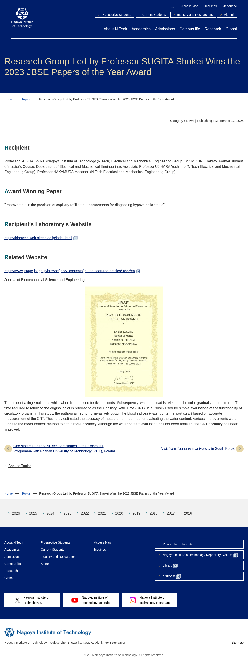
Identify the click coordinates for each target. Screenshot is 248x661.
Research (213, 29)
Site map (237, 642)
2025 (33, 513)
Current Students (154, 14)
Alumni (229, 14)
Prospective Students (116, 14)
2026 (16, 513)
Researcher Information (179, 544)
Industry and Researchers (195, 14)
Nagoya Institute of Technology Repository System (200, 555)
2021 (102, 513)
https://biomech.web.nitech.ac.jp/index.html (38, 238)
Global (231, 29)
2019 (136, 513)
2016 (188, 513)
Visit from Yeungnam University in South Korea (198, 448)
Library (170, 566)
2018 (154, 513)
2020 (119, 513)
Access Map (189, 6)
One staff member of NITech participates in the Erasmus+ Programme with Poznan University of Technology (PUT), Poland (64, 448)
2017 (171, 513)
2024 (50, 513)
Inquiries (211, 6)
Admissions (165, 29)
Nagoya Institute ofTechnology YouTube (90, 600)
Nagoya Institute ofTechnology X (32, 600)
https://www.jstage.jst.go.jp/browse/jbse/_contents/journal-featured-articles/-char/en (69, 271)
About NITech (115, 29)
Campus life (189, 29)
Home (8, 99)
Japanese (230, 6)
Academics (141, 29)
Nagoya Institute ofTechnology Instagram (150, 600)
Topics (26, 99)
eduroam (172, 576)
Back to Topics (19, 466)
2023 (68, 513)
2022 (85, 513)
